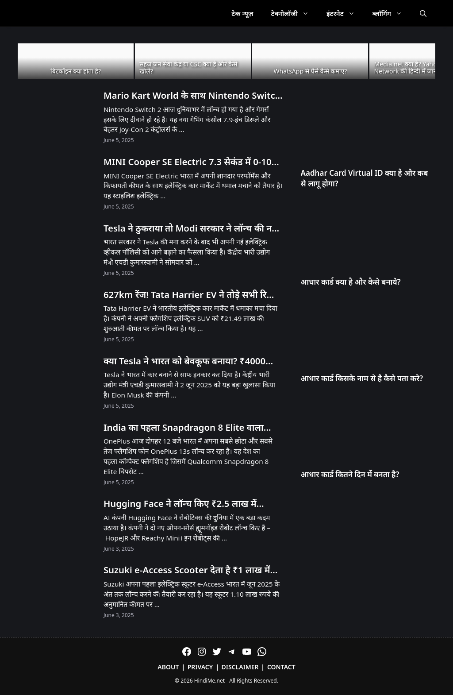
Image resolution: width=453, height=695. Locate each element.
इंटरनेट (345, 13)
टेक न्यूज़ (242, 13)
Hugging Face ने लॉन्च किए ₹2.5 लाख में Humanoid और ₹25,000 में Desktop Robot (190, 503)
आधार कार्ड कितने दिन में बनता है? (350, 474)
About (168, 667)
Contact (281, 667)
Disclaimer (240, 667)
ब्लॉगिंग (391, 13)
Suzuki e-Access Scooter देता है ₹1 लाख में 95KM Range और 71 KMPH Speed (187, 570)
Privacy (200, 667)
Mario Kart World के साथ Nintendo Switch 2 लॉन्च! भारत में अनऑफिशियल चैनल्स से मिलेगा (192, 95)
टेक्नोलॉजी (294, 13)
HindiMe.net (209, 680)
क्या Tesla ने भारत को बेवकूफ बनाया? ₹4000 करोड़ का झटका (184, 361)
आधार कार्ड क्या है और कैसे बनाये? (351, 282)
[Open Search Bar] (423, 13)
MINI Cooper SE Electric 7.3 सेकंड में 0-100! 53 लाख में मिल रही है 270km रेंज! (191, 162)
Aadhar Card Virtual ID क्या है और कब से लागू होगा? (364, 178)
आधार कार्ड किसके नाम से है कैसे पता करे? (362, 378)
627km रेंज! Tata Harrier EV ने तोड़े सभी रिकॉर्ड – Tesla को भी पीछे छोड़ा (192, 294)
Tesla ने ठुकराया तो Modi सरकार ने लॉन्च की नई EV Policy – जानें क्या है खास (190, 228)
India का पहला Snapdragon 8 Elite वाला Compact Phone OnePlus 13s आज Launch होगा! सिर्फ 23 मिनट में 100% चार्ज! (193, 427)
